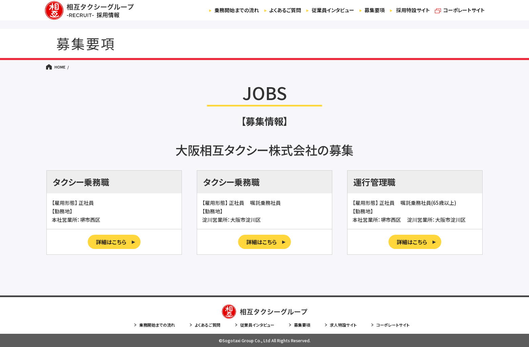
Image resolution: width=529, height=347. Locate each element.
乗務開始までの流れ (214, 15)
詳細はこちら (115, 242)
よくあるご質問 (266, 15)
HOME (60, 67)
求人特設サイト (340, 325)
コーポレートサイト (458, 15)
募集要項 (363, 15)
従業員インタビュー (318, 15)
